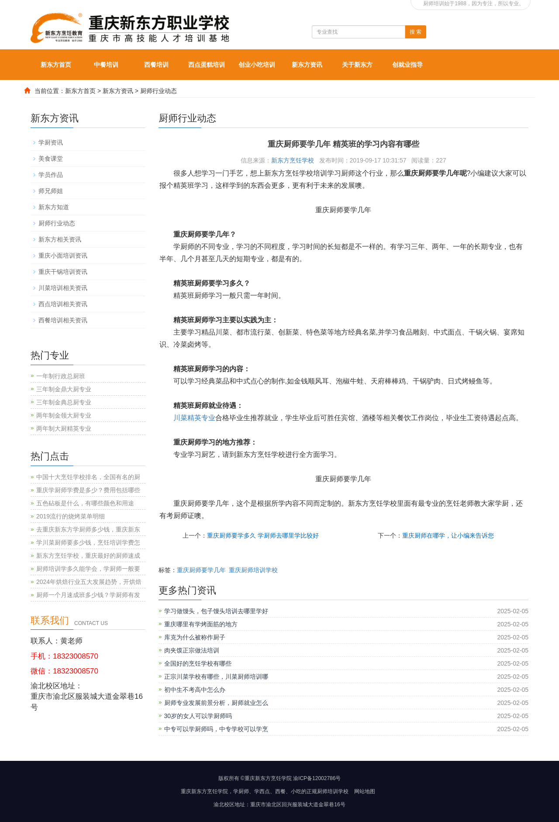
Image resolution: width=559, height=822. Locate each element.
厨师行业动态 (158, 90)
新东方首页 (56, 64)
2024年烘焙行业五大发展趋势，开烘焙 (88, 581)
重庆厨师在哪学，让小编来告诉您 (448, 535)
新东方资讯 (307, 64)
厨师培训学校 (333, 791)
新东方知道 (53, 207)
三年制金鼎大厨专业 (63, 389)
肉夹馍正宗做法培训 (191, 650)
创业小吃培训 (256, 64)
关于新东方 (357, 64)
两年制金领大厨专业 (63, 415)
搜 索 (415, 32)
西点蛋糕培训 (206, 64)
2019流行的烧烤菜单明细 (70, 516)
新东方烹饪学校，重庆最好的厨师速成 (88, 555)
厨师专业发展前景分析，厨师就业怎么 (216, 702)
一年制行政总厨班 (60, 376)
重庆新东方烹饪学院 (204, 791)
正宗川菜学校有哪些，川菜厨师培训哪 (216, 676)
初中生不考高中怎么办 (194, 689)
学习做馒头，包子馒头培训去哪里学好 (216, 611)
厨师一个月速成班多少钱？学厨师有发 (88, 594)
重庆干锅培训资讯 (62, 271)
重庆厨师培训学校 (253, 569)
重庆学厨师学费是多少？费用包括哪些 (88, 490)
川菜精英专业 (194, 417)
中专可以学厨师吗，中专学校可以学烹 (216, 728)
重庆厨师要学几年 (201, 569)
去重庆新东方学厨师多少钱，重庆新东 (88, 529)
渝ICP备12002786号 (317, 778)
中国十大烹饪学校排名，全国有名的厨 (88, 476)
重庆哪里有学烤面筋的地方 (201, 624)
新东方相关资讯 (59, 239)
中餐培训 (106, 64)
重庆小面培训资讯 (62, 255)
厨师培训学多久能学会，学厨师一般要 (88, 568)
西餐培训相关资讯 (62, 320)
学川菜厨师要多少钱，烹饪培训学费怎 (88, 542)
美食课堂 (50, 158)
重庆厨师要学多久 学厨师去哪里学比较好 (263, 535)
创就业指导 (407, 64)
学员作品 (50, 174)
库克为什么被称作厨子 (194, 637)
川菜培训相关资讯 (62, 287)
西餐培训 (156, 64)
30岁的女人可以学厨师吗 (198, 715)
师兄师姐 (50, 190)
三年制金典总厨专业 (63, 402)
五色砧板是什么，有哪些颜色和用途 (85, 503)
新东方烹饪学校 (292, 160)
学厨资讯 (50, 142)
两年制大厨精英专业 (63, 428)
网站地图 (364, 791)
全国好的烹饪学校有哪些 (197, 663)
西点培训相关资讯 (62, 303)
